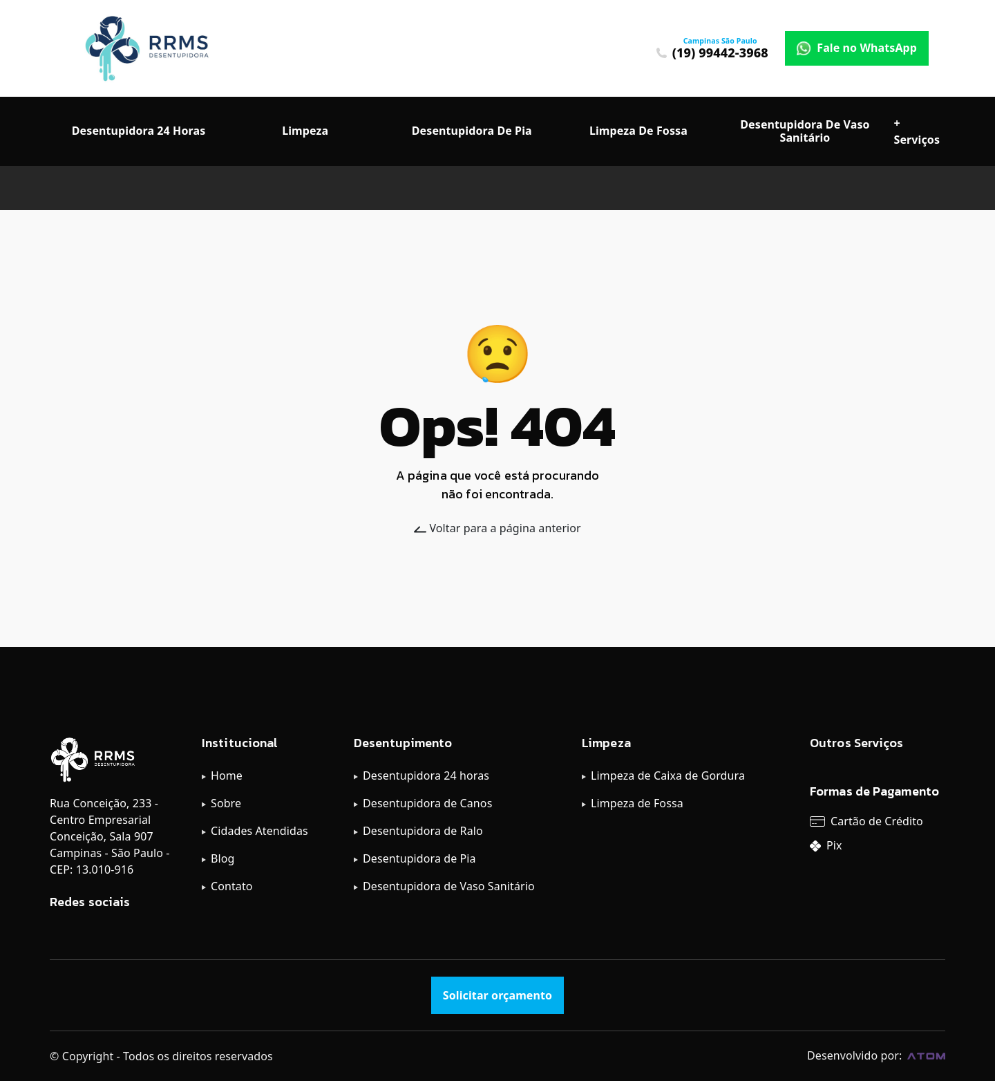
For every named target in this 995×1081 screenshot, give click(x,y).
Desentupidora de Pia (419, 858)
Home (227, 775)
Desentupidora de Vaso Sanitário (449, 886)
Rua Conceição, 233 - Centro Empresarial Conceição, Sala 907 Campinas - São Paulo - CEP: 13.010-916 (109, 836)
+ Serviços (917, 131)
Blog (222, 858)
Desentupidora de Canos (427, 803)
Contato (232, 886)
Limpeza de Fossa (637, 803)
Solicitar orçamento (497, 995)
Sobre (226, 803)
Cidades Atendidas (259, 830)
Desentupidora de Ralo (423, 830)
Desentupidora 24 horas (426, 775)
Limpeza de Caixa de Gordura (668, 775)
